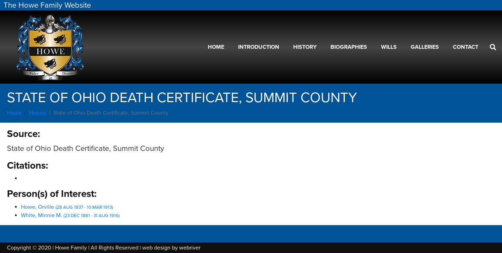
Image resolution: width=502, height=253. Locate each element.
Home (216, 47)
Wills (389, 47)
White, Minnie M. (70, 215)
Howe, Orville (67, 207)
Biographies (348, 47)
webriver (189, 247)
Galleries (425, 47)
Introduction (258, 47)
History (305, 47)
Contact (465, 47)
